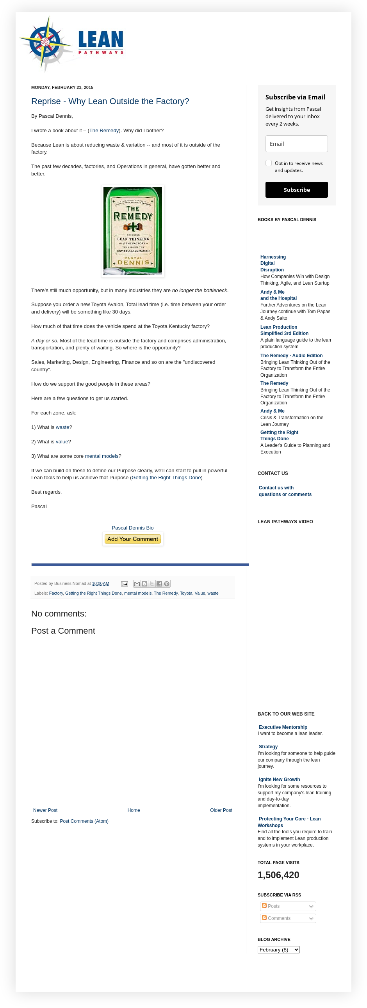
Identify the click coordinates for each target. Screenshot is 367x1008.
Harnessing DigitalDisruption (273, 263)
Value (200, 593)
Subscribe (297, 189)
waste (62, 427)
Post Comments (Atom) (84, 821)
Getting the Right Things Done (166, 477)
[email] (296, 143)
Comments (276, 918)
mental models (102, 456)
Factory (56, 593)
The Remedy (104, 130)
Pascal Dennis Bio (132, 528)
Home (134, 810)
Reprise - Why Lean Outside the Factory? (110, 101)
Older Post (221, 810)
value (62, 442)
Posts (271, 906)
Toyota (186, 593)
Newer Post (45, 810)
